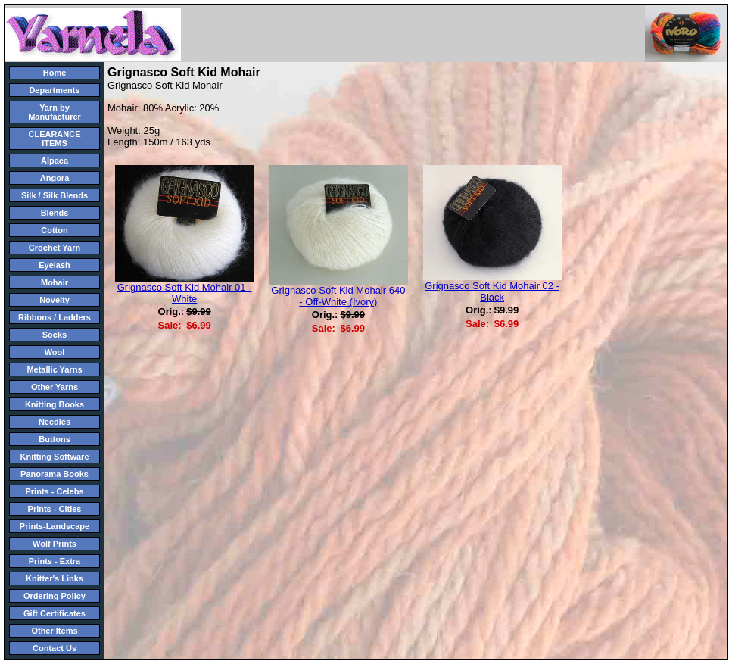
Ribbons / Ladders (54, 317)
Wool (55, 352)
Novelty (54, 299)
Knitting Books (54, 404)
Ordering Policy (54, 595)
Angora (55, 177)
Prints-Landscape (54, 526)
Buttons (54, 439)
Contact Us (54, 648)
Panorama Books (54, 474)
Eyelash (54, 265)
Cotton (54, 230)
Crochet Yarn (54, 247)
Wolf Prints (54, 543)
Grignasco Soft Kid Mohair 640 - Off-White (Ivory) (338, 296)
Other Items (54, 630)
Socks (54, 334)
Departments (54, 90)
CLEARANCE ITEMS (54, 138)
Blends (55, 212)
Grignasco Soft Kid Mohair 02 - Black (492, 291)
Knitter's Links (54, 578)
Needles (54, 421)
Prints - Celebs (54, 491)
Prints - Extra (54, 561)
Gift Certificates (54, 613)
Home (55, 72)
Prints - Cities (55, 508)
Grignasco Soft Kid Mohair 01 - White (184, 293)
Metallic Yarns (54, 369)
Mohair (54, 282)
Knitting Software (54, 456)
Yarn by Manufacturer (54, 112)
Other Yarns (54, 386)
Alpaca (54, 160)
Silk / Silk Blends (54, 195)
